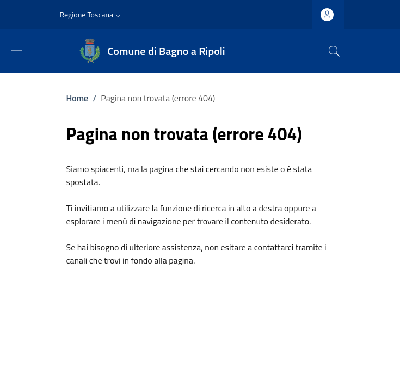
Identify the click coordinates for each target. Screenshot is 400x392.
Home (77, 98)
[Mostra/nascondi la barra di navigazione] (16, 51)
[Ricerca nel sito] (334, 51)
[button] (92, 14)
